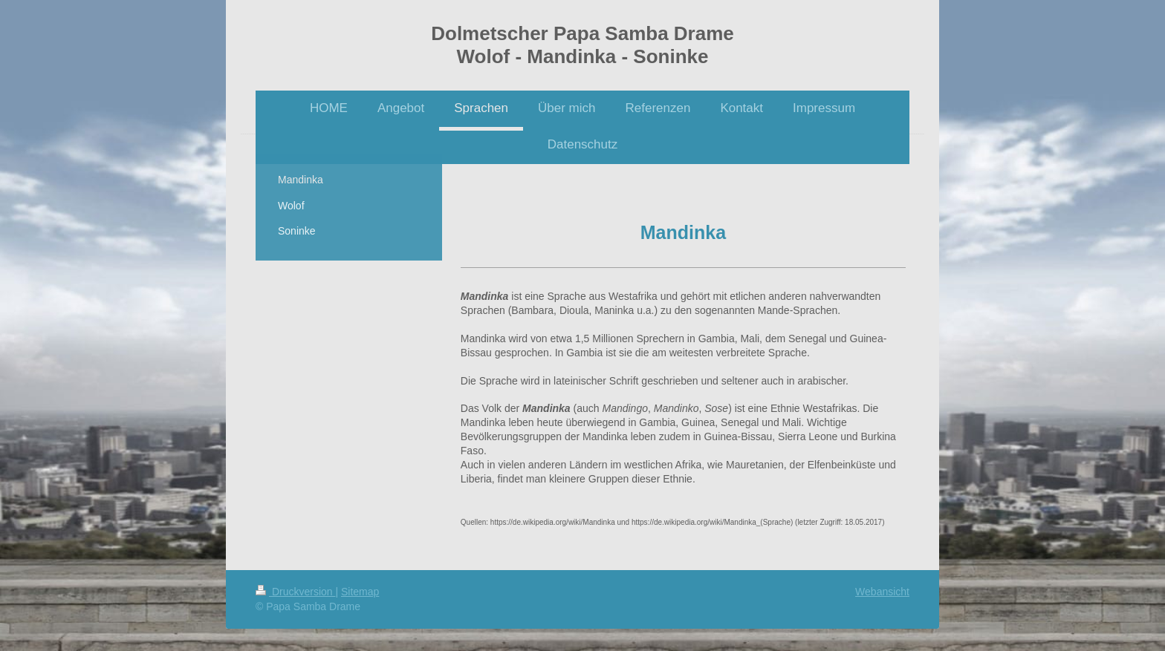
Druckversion (295, 592)
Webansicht (882, 592)
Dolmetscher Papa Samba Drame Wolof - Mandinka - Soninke (582, 45)
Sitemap (360, 592)
